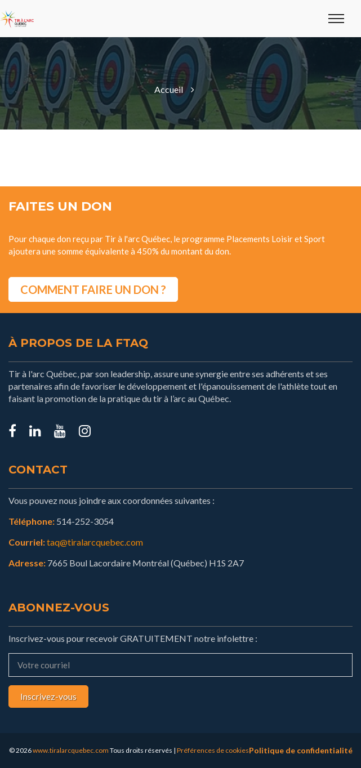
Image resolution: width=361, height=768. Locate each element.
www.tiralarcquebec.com (71, 750)
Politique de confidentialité (301, 750)
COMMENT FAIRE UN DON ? (93, 289)
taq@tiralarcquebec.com (95, 542)
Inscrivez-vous (48, 696)
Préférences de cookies (213, 750)
